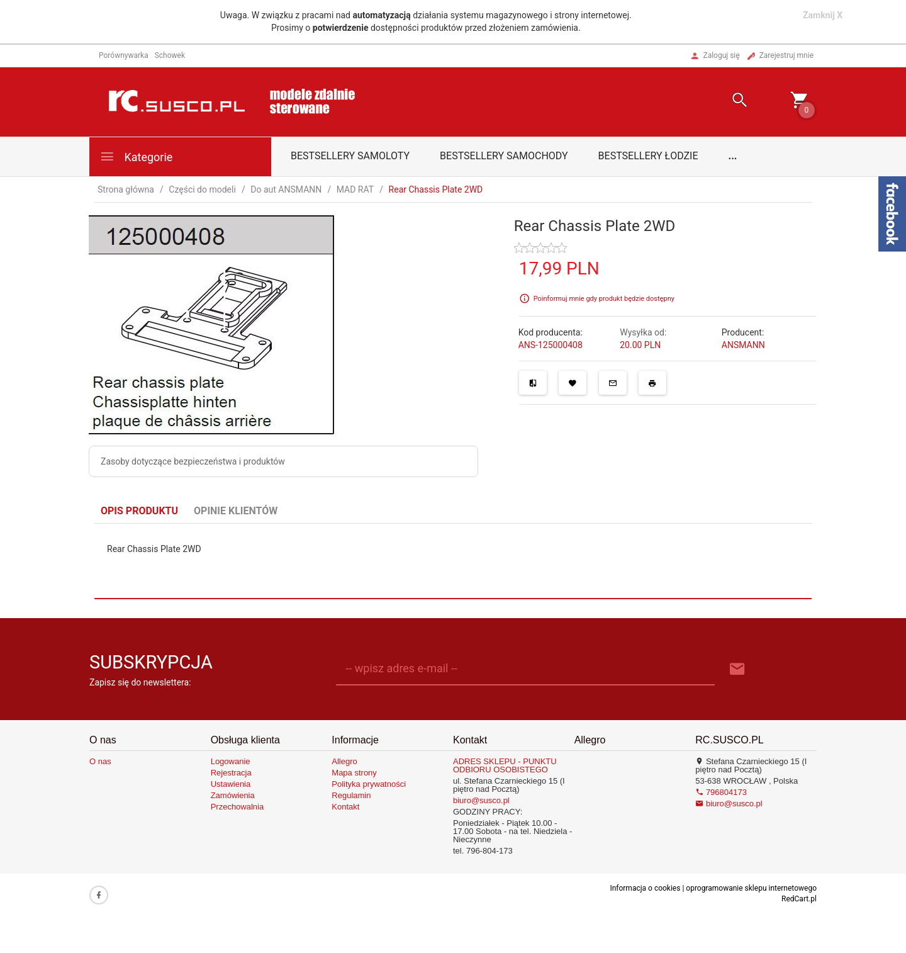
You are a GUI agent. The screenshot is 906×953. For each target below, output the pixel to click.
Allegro (344, 761)
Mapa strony (354, 772)
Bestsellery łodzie (648, 156)
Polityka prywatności (369, 784)
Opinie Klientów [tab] (235, 511)
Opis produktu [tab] (139, 511)
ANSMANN (743, 345)
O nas (100, 761)
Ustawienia (231, 784)
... (733, 156)
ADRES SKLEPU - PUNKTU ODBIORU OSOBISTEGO (505, 765)
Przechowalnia (237, 806)
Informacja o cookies (645, 888)
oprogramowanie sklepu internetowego (751, 888)
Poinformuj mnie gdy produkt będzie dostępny (604, 299)
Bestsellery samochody (504, 156)
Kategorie (135, 156)
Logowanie (230, 761)
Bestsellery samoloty (350, 156)
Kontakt (345, 806)
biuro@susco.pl (481, 800)
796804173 (721, 792)
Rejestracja (231, 772)
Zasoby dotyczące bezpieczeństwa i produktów (193, 461)
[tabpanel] (453, 561)
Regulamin (351, 795)
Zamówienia (233, 795)
